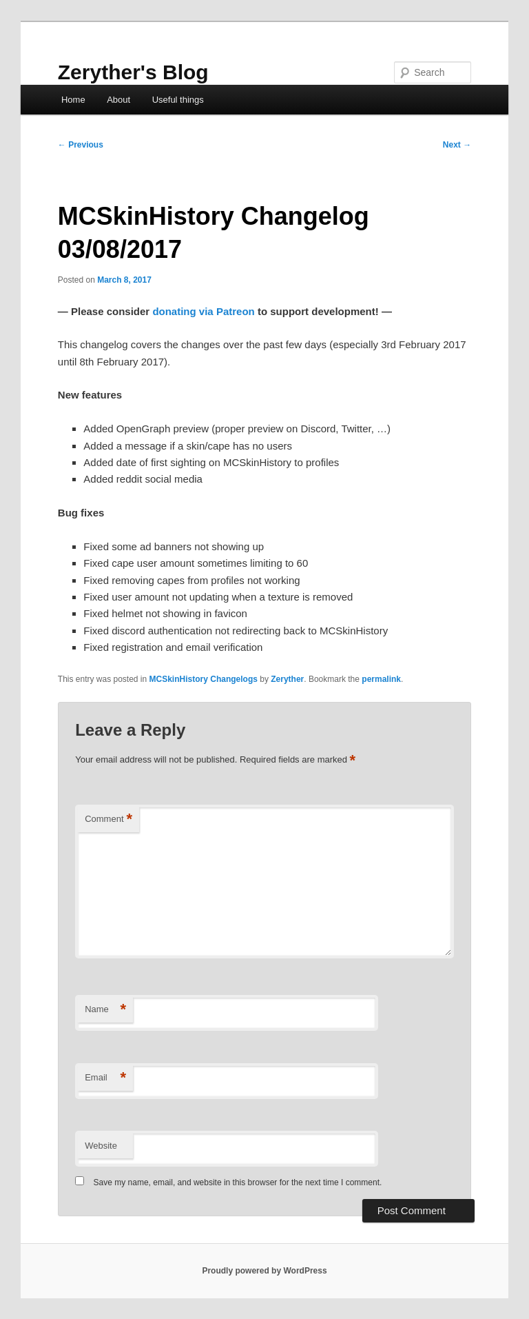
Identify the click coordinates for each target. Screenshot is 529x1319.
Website (101, 1145)
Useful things (178, 99)
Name (105, 1010)
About (118, 99)
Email (105, 1078)
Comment (108, 819)
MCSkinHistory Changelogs (203, 679)
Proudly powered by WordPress (264, 1271)
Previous (80, 145)
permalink (381, 679)
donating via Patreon (203, 311)
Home (73, 99)
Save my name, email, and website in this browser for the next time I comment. (238, 1182)
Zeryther (287, 679)
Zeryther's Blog (133, 72)
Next (457, 145)
